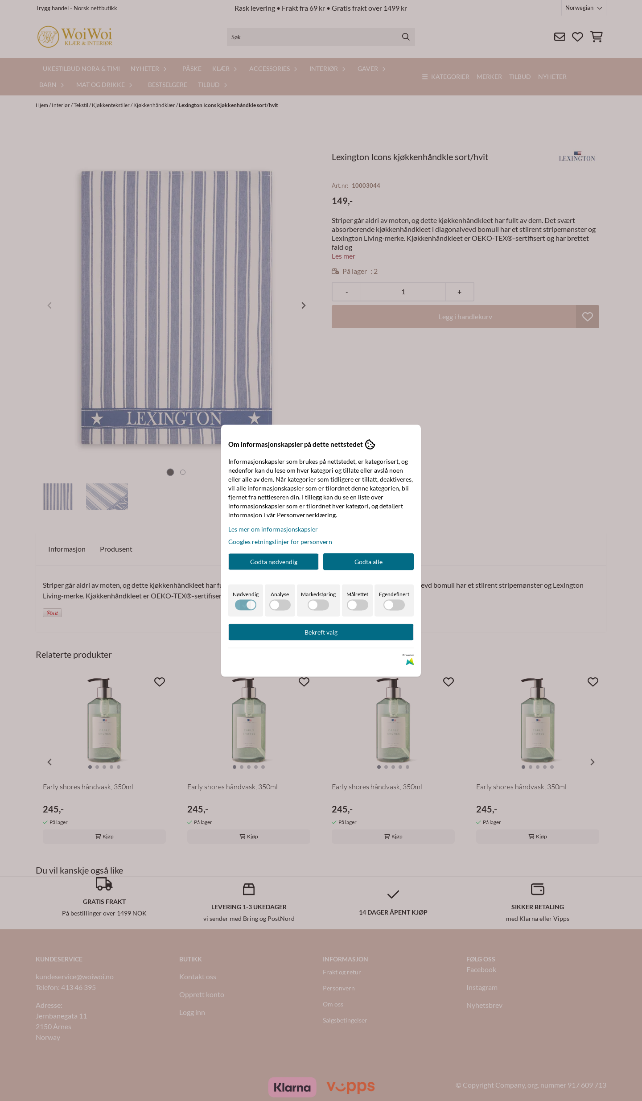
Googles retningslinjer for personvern (280, 541)
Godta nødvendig (273, 561)
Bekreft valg (321, 631)
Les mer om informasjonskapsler (273, 528)
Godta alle (368, 561)
